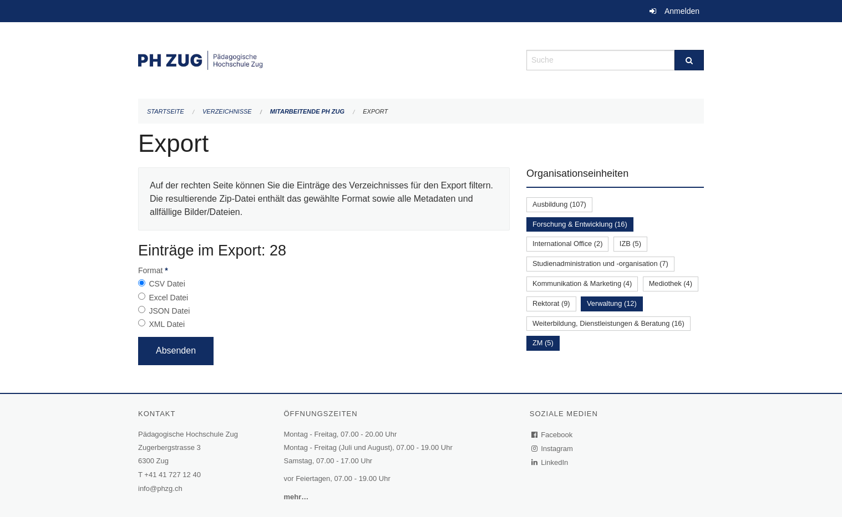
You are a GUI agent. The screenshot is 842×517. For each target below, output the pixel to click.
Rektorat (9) (551, 303)
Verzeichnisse (227, 111)
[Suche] (689, 60)
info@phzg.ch (160, 488)
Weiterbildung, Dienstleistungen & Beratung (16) (608, 323)
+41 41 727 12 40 (172, 474)
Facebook (552, 435)
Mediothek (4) (670, 283)
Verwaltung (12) (612, 303)
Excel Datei (168, 297)
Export (375, 111)
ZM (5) (543, 343)
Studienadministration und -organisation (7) (600, 263)
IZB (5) (630, 243)
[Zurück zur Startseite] (324, 59)
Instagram (553, 448)
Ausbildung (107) (559, 204)
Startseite (165, 111)
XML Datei (167, 324)
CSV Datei (167, 283)
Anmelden (682, 11)
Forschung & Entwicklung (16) (579, 224)
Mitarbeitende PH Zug (307, 111)
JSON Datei (169, 310)
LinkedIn (550, 462)
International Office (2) (567, 243)
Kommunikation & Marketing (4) (582, 283)
